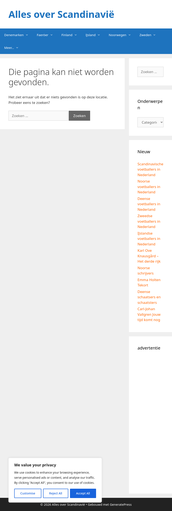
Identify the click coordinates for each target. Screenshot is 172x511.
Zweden (150, 34)
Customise (27, 493)
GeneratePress (121, 504)
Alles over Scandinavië (61, 14)
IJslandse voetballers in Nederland (148, 238)
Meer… (13, 47)
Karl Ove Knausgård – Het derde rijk (149, 256)
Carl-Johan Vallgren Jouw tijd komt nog (149, 314)
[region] (55, 480)
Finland (71, 34)
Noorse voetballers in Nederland (148, 186)
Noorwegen (122, 34)
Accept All (83, 493)
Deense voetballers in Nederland (148, 204)
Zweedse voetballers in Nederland (148, 221)
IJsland (95, 34)
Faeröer (47, 34)
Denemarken (18, 34)
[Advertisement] (150, 421)
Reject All (55, 493)
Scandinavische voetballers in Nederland (150, 169)
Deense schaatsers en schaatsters (149, 297)
